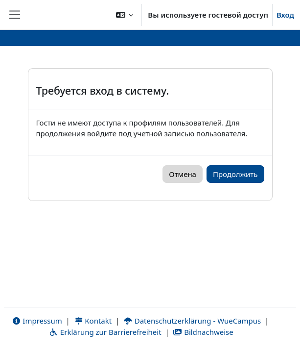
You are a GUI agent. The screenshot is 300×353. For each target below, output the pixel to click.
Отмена (182, 174)
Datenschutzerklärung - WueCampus (192, 321)
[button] (125, 14)
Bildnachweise (203, 332)
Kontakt (93, 321)
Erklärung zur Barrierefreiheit (105, 332)
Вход (285, 15)
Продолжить (235, 174)
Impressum (37, 321)
